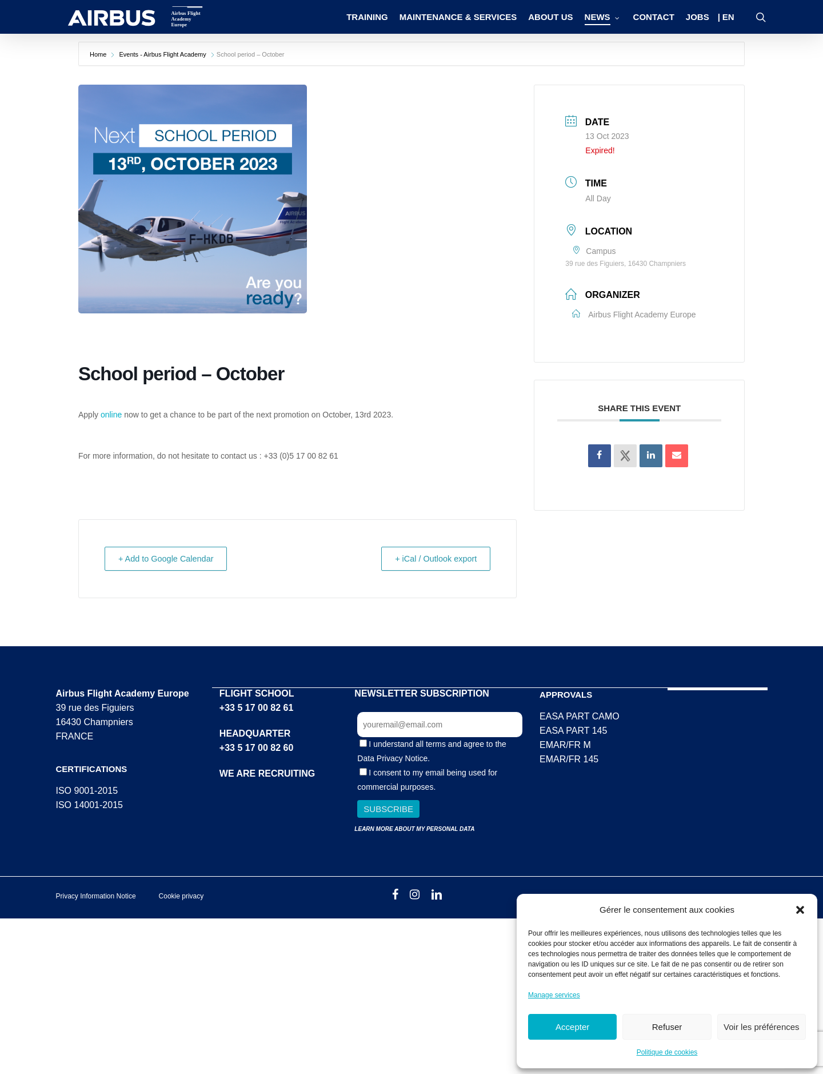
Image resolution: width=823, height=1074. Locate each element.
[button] (800, 910)
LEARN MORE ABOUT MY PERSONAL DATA (414, 828)
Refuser (667, 1027)
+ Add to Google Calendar (170, 558)
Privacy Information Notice (96, 896)
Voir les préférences (762, 1027)
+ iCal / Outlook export (431, 558)
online (111, 414)
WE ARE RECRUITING (267, 773)
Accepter (572, 1027)
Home (99, 54)
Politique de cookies (667, 1052)
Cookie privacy (181, 896)
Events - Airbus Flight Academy (162, 54)
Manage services (554, 995)
